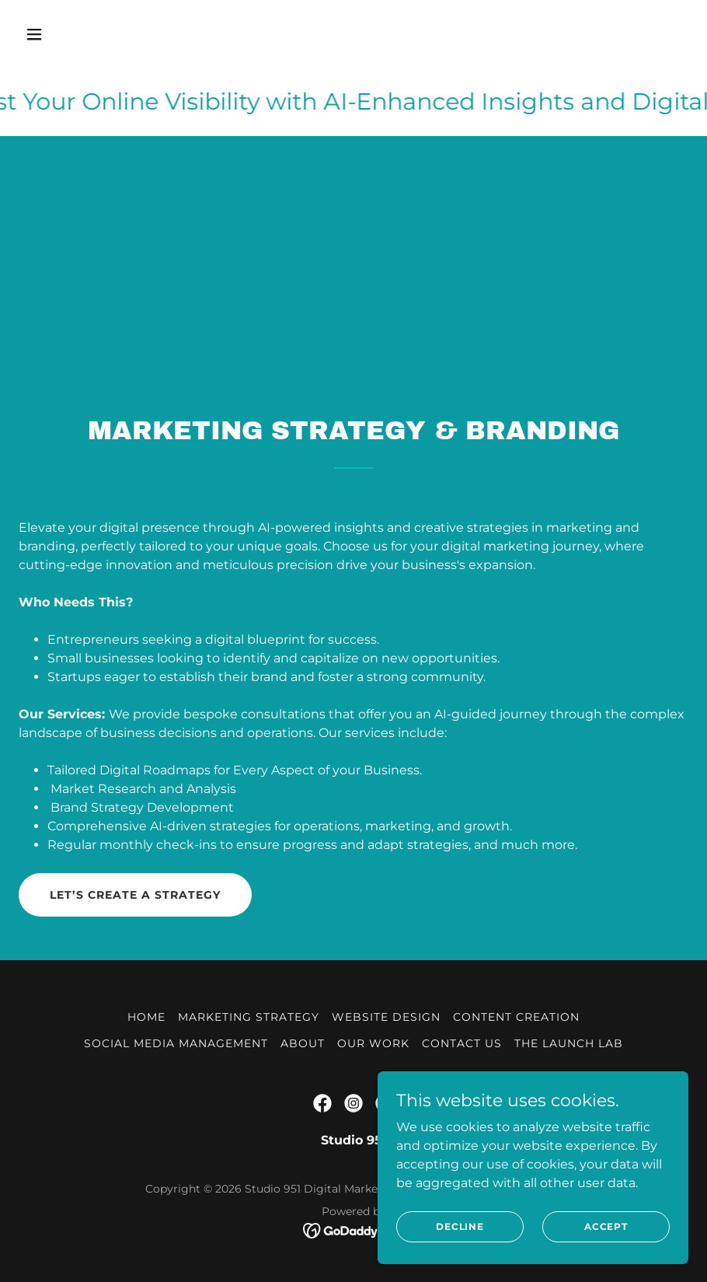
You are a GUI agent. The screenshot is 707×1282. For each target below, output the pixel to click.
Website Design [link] (386, 1017)
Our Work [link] (373, 1043)
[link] (322, 1103)
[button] (95, 34)
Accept (606, 1226)
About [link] (302, 1043)
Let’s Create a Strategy (135, 895)
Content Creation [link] (516, 1017)
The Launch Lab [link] (568, 1043)
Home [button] (146, 1017)
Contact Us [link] (462, 1043)
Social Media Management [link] (176, 1043)
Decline (460, 1226)
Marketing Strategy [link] (248, 1017)
